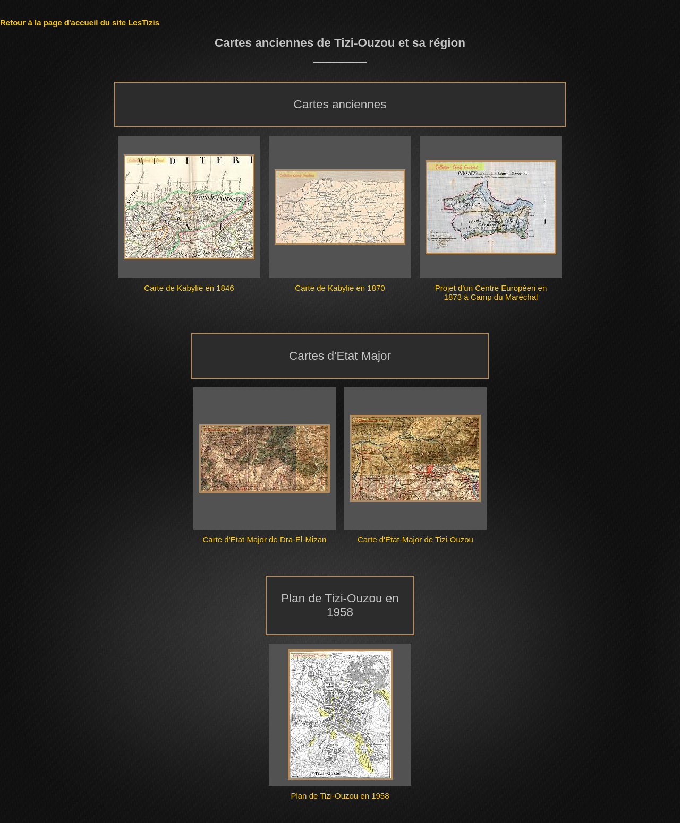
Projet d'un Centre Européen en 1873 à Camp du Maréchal (491, 292)
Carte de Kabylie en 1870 (340, 287)
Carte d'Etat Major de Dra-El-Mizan (265, 539)
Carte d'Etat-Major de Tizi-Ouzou (415, 539)
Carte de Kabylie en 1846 (189, 287)
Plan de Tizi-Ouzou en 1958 (340, 795)
